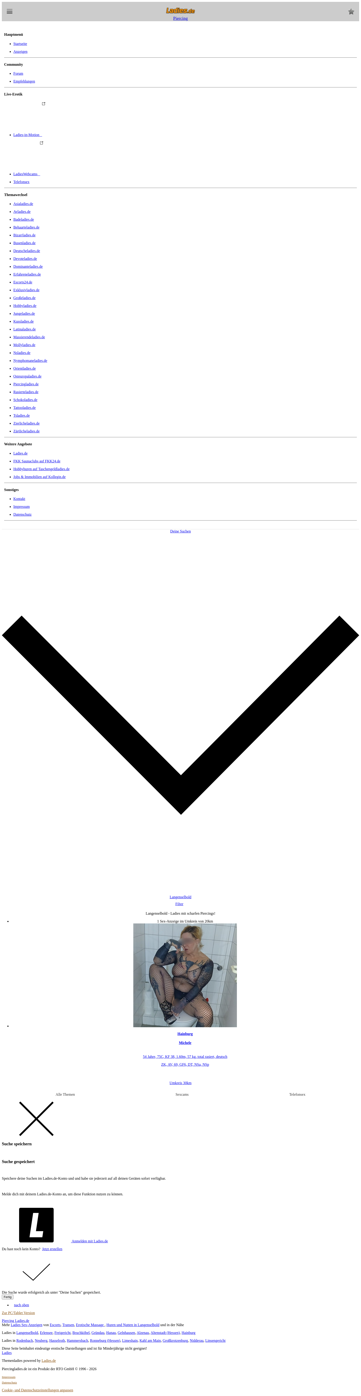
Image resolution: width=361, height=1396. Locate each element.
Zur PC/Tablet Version (18, 1313)
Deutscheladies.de (26, 251)
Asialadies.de (23, 204)
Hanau (111, 1333)
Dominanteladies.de (28, 266)
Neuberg (41, 1340)
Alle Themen (65, 1094)
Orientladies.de (24, 368)
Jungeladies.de (24, 314)
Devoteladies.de (25, 259)
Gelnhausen (126, 1333)
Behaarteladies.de (26, 227)
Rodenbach (24, 1340)
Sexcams (182, 1094)
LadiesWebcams (61, 174)
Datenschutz (22, 514)
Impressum (21, 507)
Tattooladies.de (24, 408)
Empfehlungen (24, 81)
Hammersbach (77, 1340)
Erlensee (46, 1333)
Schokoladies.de (25, 400)
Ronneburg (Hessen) (105, 1340)
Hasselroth (57, 1340)
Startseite (20, 44)
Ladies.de (20, 453)
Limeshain (130, 1340)
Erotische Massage (90, 1325)
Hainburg (188, 1333)
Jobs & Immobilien (39, 477)
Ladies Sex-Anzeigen (26, 1325)
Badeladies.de (23, 219)
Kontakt (19, 499)
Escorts (55, 1325)
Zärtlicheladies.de (26, 431)
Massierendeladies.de (29, 337)
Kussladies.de (23, 321)
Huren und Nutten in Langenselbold (132, 1325)
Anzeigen (20, 52)
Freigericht (62, 1333)
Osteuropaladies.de (27, 376)
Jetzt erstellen (52, 1249)
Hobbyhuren (41, 469)
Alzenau (143, 1333)
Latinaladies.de (24, 329)
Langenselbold (27, 1333)
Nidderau (197, 1340)
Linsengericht (215, 1340)
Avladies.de (22, 212)
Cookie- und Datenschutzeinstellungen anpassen (37, 1390)
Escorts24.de (22, 282)
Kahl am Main (150, 1340)
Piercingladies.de (26, 384)
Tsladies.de (21, 415)
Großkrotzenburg (175, 1340)
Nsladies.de (21, 353)
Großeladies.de (24, 298)
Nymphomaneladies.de (30, 361)
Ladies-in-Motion (62, 135)
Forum (18, 73)
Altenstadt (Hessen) (165, 1333)
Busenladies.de (24, 243)
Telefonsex (21, 182)
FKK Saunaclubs (36, 461)
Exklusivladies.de (26, 290)
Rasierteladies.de (25, 392)
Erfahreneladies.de (27, 274)
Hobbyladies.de (24, 306)
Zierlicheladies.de (26, 423)
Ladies (7, 1353)
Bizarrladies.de (24, 235)
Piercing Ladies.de (15, 1321)
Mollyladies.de (24, 345)
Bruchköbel (81, 1333)
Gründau (97, 1333)
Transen (68, 1325)
